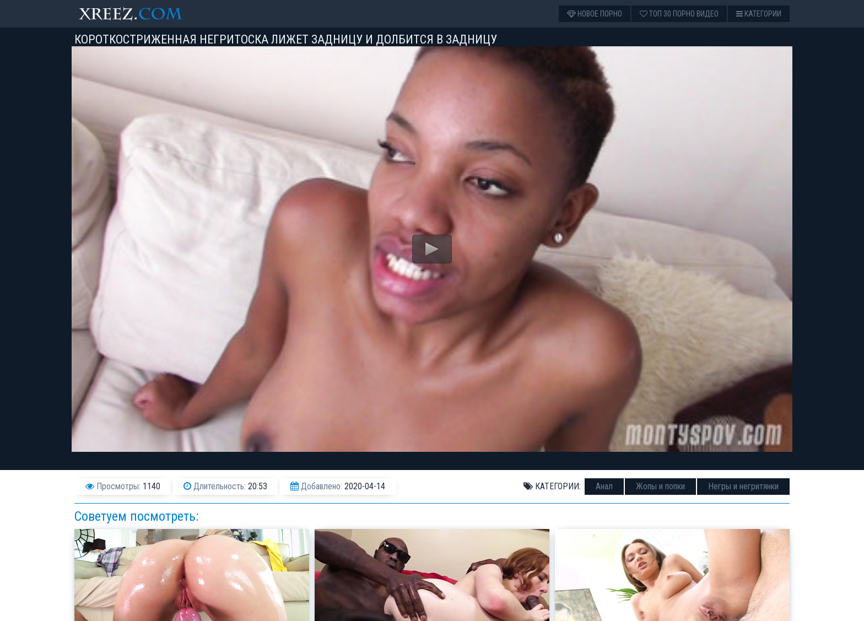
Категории (758, 13)
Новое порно (594, 13)
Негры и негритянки (743, 486)
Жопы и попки (660, 486)
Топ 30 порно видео (679, 13)
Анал (604, 486)
